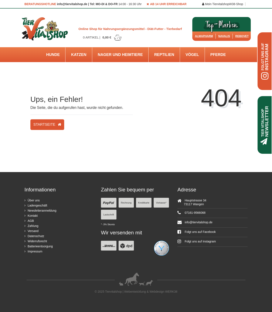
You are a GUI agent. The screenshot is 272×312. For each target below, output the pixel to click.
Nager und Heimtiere (120, 55)
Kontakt (33, 215)
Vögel (192, 55)
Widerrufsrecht (37, 241)
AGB (31, 220)
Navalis (224, 36)
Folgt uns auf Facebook (196, 232)
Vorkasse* (161, 202)
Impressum (35, 251)
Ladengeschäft (37, 205)
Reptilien (164, 55)
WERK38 (171, 291)
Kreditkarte (143, 202)
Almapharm (204, 36)
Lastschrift (108, 214)
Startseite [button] (47, 125)
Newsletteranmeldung (42, 210)
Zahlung (33, 226)
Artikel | (102, 37)
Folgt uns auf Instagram (196, 241)
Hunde (53, 55)
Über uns (34, 200)
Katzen (78, 55)
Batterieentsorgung (40, 246)
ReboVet (242, 36)
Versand (33, 231)
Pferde (218, 55)
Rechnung (126, 202)
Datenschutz (36, 236)
